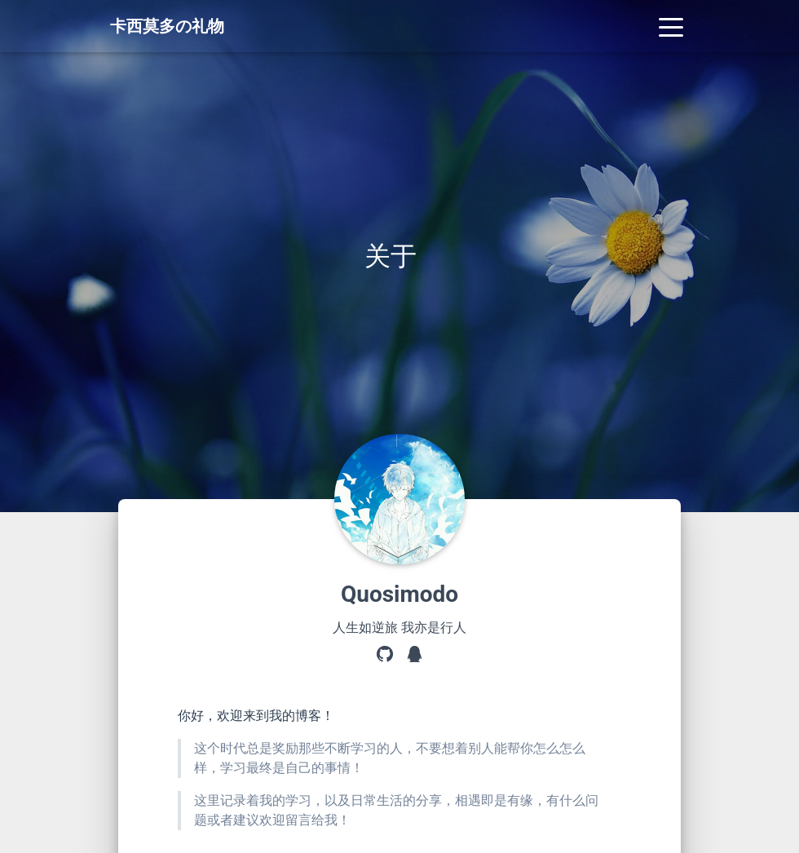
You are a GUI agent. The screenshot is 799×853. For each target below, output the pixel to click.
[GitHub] (385, 655)
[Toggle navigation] (671, 26)
